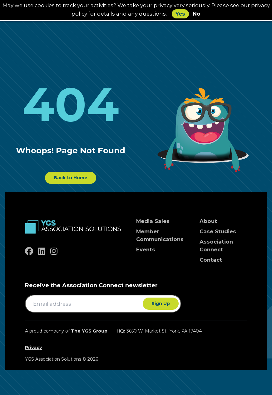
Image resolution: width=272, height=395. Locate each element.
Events (145, 249)
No (196, 14)
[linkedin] (41, 251)
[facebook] (29, 251)
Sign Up (160, 303)
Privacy (33, 347)
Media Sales (153, 221)
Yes (180, 14)
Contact (211, 260)
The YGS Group (89, 331)
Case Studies (218, 231)
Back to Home (70, 177)
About (208, 221)
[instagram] (53, 251)
